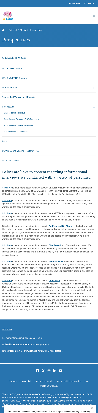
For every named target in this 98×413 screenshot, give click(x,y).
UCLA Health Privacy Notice (69, 381)
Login (87, 381)
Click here (7, 188)
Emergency (13, 381)
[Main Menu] (94, 15)
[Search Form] (89, 3)
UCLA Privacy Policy (44, 381)
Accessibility (27, 381)
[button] (75, 3)
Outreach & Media (17, 30)
